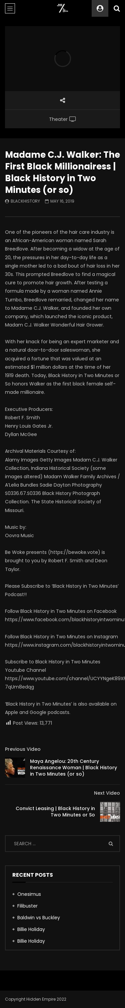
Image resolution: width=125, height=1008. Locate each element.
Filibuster (27, 906)
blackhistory (25, 201)
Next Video (107, 793)
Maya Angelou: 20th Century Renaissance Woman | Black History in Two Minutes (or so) (73, 767)
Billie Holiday (31, 929)
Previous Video (23, 749)
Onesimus (29, 894)
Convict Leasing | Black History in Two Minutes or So (55, 811)
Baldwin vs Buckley (38, 917)
